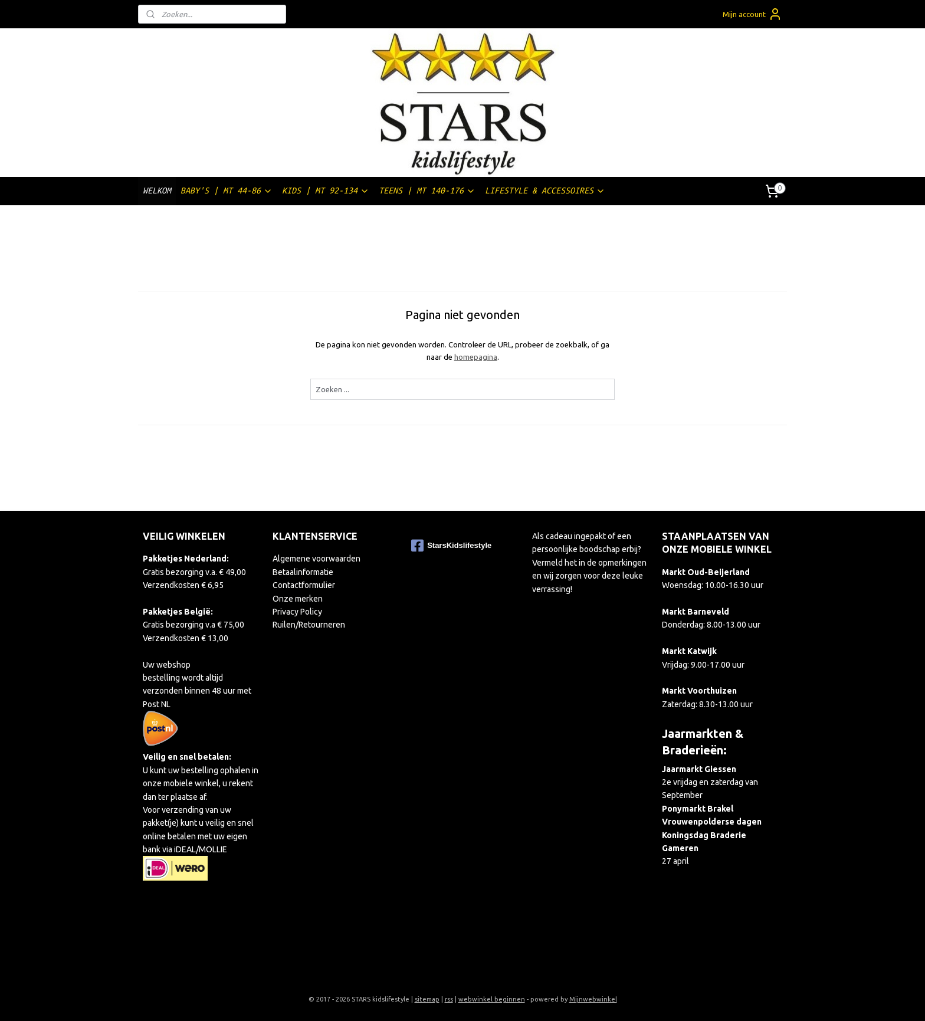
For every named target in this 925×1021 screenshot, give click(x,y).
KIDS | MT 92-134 (325, 191)
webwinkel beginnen (491, 999)
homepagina (475, 357)
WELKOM (157, 190)
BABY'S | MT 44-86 (227, 191)
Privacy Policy (297, 611)
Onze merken (298, 598)
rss (449, 999)
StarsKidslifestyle (451, 546)
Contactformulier (304, 585)
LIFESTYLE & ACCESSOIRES (545, 191)
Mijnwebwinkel (593, 999)
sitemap (427, 999)
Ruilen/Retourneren (309, 624)
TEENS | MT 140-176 (427, 191)
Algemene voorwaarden (316, 558)
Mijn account (752, 14)
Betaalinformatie (303, 572)
